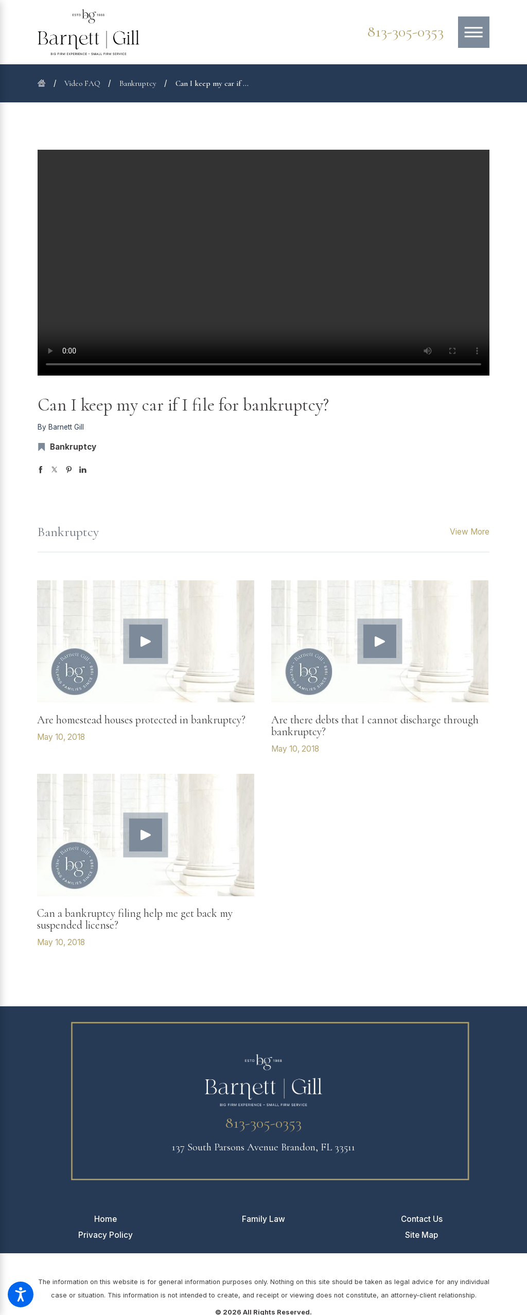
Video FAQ (82, 83)
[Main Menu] (474, 32)
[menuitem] (105, 1219)
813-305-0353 (405, 32)
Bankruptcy (137, 83)
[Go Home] (46, 83)
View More (469, 532)
